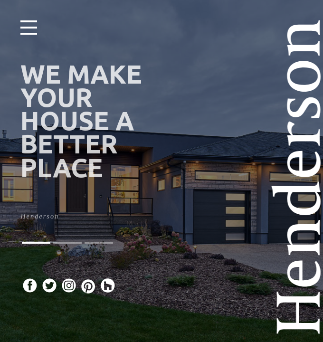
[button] (36, 243)
